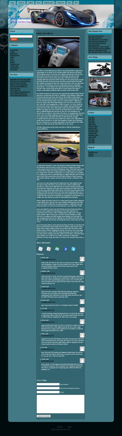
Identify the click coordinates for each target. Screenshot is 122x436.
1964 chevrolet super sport (18, 83)
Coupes (12, 52)
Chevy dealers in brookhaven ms (20, 92)
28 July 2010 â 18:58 (47, 335)
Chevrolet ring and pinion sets (97, 41)
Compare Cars (14, 64)
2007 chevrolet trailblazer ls (18, 86)
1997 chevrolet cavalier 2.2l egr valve (99, 52)
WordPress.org (93, 152)
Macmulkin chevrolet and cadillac (20, 79)
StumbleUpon (57, 249)
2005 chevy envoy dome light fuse (20, 81)
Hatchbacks (13, 53)
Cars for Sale (14, 66)
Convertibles (14, 50)
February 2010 (93, 126)
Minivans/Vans (14, 55)
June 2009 (91, 140)
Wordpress (60, 430)
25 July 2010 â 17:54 (47, 349)
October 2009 (92, 133)
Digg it (40, 249)
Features (91, 154)
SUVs (12, 59)
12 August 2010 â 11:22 (48, 302)
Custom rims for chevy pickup (59, 432)
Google (69, 430)
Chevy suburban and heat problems (99, 48)
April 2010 (91, 123)
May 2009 (91, 142)
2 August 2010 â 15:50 (48, 322)
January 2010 (92, 128)
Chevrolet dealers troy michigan (98, 39)
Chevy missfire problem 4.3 (18, 93)
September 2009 (93, 135)
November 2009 (93, 132)
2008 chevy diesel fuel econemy (97, 50)
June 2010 (91, 119)
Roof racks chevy (15, 88)
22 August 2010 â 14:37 (48, 273)
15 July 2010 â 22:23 (47, 361)
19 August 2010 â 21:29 (48, 288)
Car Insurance (14, 68)
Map (69, 432)
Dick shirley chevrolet (95, 38)
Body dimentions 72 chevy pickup (98, 47)
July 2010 (91, 117)
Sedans (12, 57)
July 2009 (91, 139)
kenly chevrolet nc (22, 18)
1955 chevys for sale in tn (96, 36)
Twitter (73, 249)
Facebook (65, 249)
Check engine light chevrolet (18, 95)
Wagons (12, 62)
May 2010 (91, 121)
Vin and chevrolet (93, 45)
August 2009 (92, 137)
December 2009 (93, 130)
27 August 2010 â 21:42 (48, 259)
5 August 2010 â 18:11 (48, 310)
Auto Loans (13, 69)
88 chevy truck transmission (18, 85)
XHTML (91, 156)
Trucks (12, 60)
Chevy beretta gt (15, 90)
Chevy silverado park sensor (97, 43)
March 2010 (92, 124)
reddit (48, 249)
